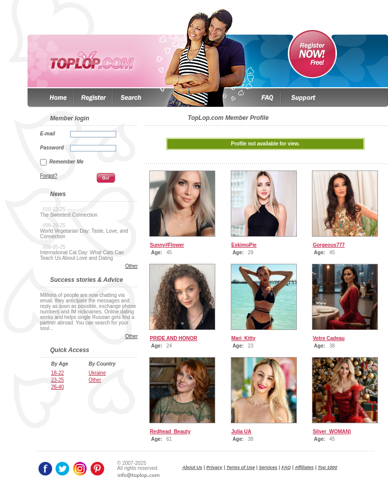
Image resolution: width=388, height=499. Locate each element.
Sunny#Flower (167, 245)
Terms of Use (240, 467)
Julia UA (241, 431)
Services (268, 467)
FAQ (286, 467)
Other (131, 266)
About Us (192, 467)
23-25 (57, 380)
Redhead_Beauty (170, 431)
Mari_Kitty (243, 338)
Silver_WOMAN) (332, 431)
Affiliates (304, 467)
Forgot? (48, 176)
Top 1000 (327, 467)
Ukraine (97, 373)
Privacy (214, 467)
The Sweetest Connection (69, 215)
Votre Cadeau (329, 338)
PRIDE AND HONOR (173, 338)
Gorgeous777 (329, 245)
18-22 (57, 373)
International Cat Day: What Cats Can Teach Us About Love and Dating (82, 255)
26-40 (57, 387)
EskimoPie (244, 245)
